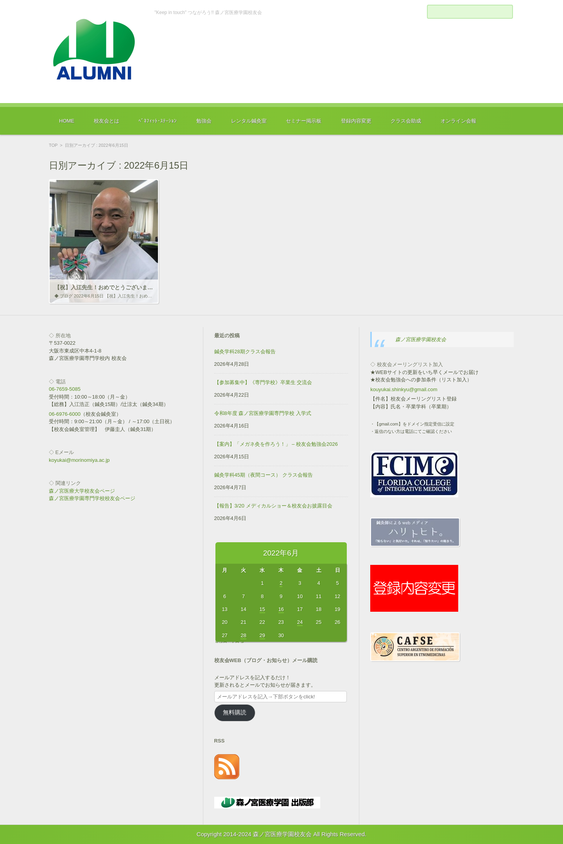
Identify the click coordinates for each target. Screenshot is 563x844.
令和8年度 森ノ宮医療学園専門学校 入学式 (262, 413)
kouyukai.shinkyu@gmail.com (403, 389)
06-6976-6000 (65, 414)
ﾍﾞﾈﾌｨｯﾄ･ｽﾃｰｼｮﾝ (157, 121)
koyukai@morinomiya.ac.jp (79, 460)
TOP (53, 145)
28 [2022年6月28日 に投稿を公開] (243, 635)
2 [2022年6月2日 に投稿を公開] (281, 583)
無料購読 (234, 712)
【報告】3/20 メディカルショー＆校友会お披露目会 (273, 506)
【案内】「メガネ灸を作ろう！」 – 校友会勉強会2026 (276, 444)
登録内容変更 (356, 121)
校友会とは (106, 121)
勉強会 (204, 121)
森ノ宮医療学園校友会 (420, 339)
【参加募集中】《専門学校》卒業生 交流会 (263, 382)
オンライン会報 (458, 121)
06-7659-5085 (65, 389)
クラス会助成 (406, 121)
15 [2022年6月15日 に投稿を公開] (262, 609)
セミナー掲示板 (303, 121)
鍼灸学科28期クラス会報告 (245, 351)
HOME (66, 121)
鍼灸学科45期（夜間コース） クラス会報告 (263, 475)
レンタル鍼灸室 (249, 121)
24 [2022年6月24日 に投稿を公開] (300, 622)
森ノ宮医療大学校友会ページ (82, 491)
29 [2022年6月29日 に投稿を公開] (262, 635)
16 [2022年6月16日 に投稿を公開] (281, 609)
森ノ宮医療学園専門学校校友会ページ (92, 498)
